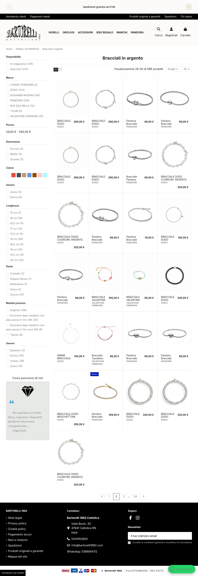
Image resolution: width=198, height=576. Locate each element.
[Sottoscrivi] (187, 536)
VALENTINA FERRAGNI (26, 116)
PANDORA (19, 100)
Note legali (15, 518)
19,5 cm (16, 254)
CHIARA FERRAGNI (23, 84)
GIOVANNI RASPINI (25, 95)
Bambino (17, 350)
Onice (15, 289)
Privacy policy (17, 524)
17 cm (16, 228)
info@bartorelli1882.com (87, 545)
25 (186, 69)
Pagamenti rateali (40, 16)
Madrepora (18, 284)
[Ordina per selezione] (172, 69)
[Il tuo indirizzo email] (156, 536)
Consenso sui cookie (13, 572)
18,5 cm (16, 244)
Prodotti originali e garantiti (145, 16)
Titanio (16, 334)
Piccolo (16, 148)
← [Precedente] (9, 6)
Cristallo (17, 273)
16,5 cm (16, 223)
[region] (99, 7)
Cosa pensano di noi (27, 378)
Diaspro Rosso (20, 278)
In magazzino (21, 63)
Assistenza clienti (16, 16)
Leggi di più (19, 430)
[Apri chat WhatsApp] (181, 569)
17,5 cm (16, 233)
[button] (54, 32)
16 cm (16, 218)
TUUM (16, 111)
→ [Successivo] (188, 6)
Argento (18, 310)
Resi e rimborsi (17, 540)
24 (135, 496)
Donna (16, 197)
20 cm (16, 260)
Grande (16, 159)
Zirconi (17, 294)
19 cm (16, 249)
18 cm (16, 239)
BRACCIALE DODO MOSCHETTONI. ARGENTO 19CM (67, 417)
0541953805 (79, 539)
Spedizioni (170, 16)
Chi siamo (186, 16)
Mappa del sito (17, 557)
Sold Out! (19, 69)
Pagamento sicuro (20, 535)
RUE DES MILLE (22, 105)
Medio (16, 154)
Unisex (17, 361)
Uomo (15, 192)
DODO (17, 90)
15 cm (15, 212)
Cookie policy (17, 529)
